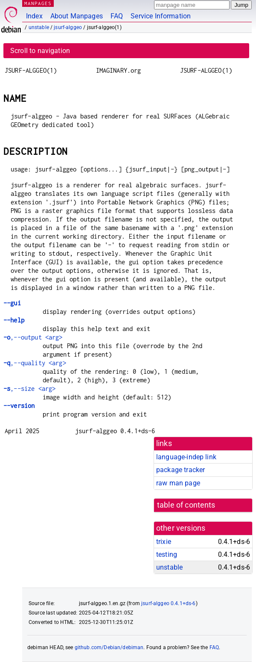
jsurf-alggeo (68, 27)
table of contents (186, 505)
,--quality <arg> (34, 362)
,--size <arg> (29, 388)
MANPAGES (38, 3)
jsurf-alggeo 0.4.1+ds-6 (168, 603)
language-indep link (186, 457)
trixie (163, 542)
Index (34, 16)
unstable (39, 27)
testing (166, 554)
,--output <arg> (33, 337)
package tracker (180, 470)
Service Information (161, 16)
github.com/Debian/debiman (109, 647)
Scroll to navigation (40, 51)
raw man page (178, 483)
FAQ (117, 16)
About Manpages (76, 16)
